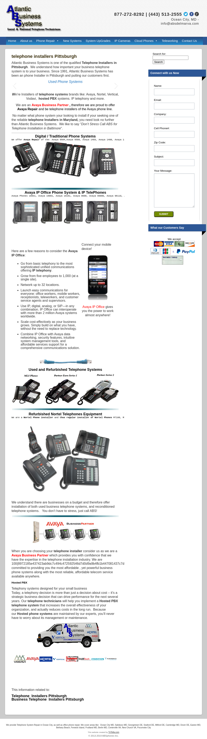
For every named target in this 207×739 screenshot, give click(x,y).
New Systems (72, 40)
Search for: (159, 53)
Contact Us (189, 40)
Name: (158, 85)
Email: (158, 99)
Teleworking (170, 40)
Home (12, 40)
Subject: (159, 156)
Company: (160, 114)
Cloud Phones (143, 40)
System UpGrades (98, 40)
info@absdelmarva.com (180, 23)
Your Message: (163, 170)
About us (26, 40)
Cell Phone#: (162, 128)
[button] (14, 85)
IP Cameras (122, 40)
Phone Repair (45, 40)
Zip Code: (160, 142)
